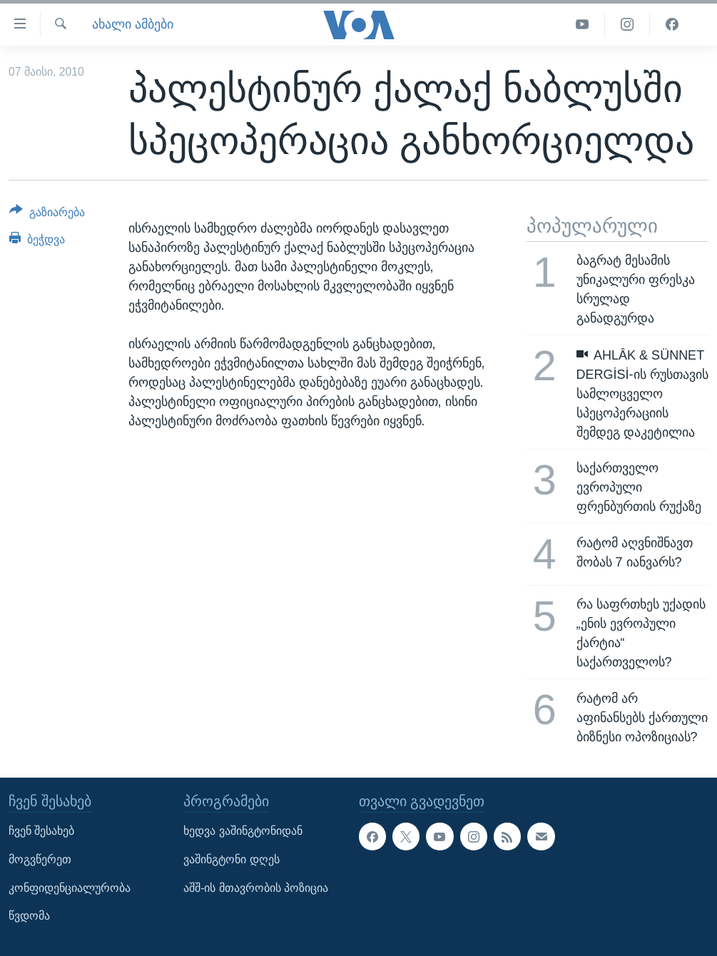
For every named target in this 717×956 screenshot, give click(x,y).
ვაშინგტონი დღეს (231, 859)
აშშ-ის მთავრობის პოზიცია (255, 887)
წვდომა (29, 916)
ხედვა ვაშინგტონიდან (242, 831)
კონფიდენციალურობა (70, 887)
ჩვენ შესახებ (41, 831)
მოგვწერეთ (40, 859)
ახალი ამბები (132, 24)
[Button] (47, 215)
